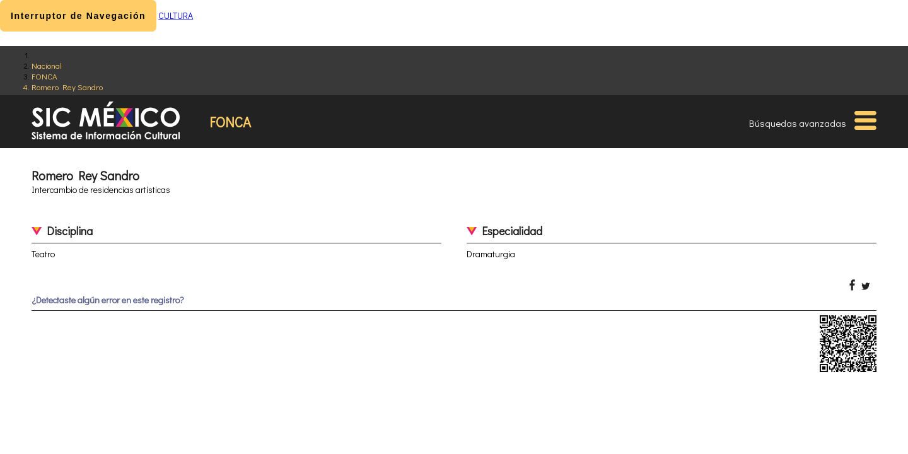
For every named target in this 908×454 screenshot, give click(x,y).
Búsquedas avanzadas (797, 123)
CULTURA (175, 15)
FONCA (44, 76)
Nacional (47, 65)
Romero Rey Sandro (67, 86)
